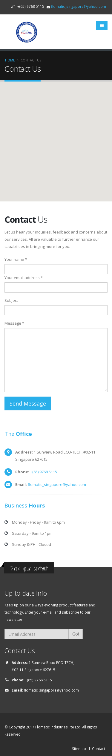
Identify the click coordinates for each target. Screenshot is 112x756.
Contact (98, 748)
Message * (14, 323)
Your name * (15, 259)
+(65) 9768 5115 (43, 472)
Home (10, 60)
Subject (11, 300)
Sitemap (79, 748)
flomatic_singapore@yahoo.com (78, 6)
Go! (75, 634)
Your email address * (23, 277)
